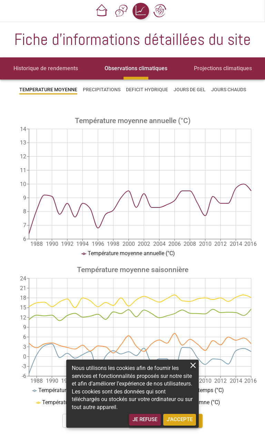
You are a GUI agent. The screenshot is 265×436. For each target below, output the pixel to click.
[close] (193, 365)
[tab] (45, 68)
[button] (102, 11)
